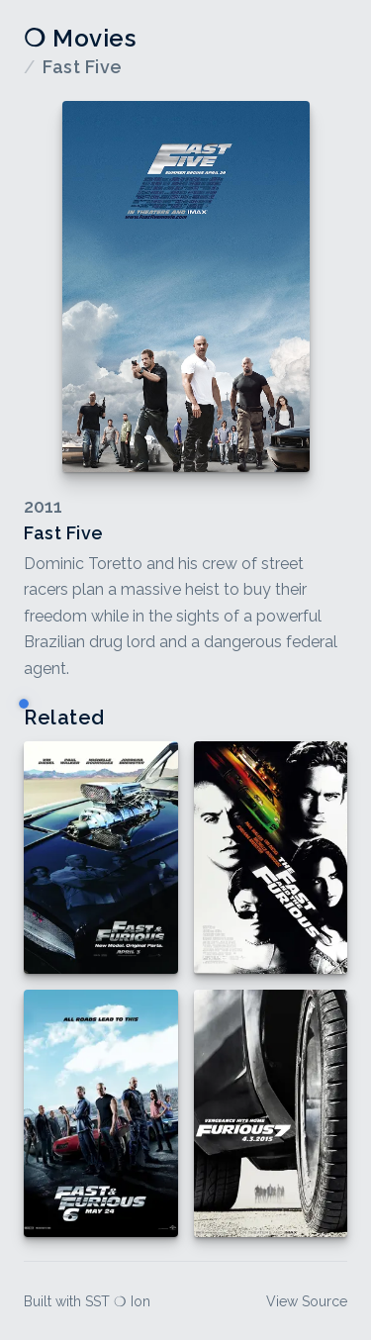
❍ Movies (80, 38)
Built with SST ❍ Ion (87, 1301)
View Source (306, 1301)
